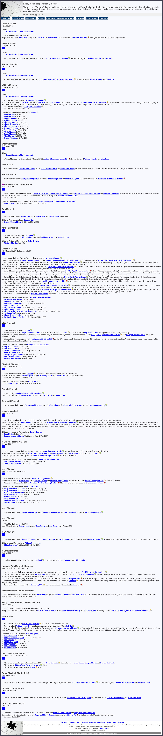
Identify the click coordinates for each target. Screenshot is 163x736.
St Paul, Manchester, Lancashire (56, 58)
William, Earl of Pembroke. (68, 196)
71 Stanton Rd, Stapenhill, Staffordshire (56, 289)
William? (47, 237)
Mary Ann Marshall (14, 488)
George (10, 138)
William (94, 58)
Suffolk (69, 626)
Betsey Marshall (13, 299)
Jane (70, 512)
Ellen (52, 37)
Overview (81, 18)
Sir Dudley (10, 383)
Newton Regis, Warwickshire (75, 277)
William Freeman (14, 638)
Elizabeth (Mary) (59, 481)
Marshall (10, 494)
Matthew (11, 243)
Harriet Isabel (76, 453)
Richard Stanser (13, 307)
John (40, 37)
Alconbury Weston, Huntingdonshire (43, 483)
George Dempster (135, 335)
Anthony (65, 560)
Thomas (10, 126)
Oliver (47, 395)
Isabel (9, 203)
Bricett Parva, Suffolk (30, 624)
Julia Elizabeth (72, 405)
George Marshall (12, 222)
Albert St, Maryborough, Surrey (44, 456)
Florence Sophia (33, 405)
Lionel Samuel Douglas (85, 663)
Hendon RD (71, 715)
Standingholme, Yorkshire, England (28, 393)
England (29, 235)
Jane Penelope (12, 303)
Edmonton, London (97, 405)
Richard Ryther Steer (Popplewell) (20, 311)
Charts (42, 18)
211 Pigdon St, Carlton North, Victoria (105, 335)
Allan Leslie (12, 463)
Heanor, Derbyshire (52, 258)
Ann (63, 237)
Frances (72, 179)
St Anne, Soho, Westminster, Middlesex (61, 422)
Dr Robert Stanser (30, 260)
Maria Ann (143, 682)
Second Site (83, 733)
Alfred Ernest (12, 358)
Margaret (30, 179)
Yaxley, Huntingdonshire (41, 478)
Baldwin (62, 595)
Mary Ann (11, 498)
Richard (27, 376)
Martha (54, 216)
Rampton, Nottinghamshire (83, 574)
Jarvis (40, 574)
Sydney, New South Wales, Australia (60, 267)
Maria (10, 132)
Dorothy (10, 118)
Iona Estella (107, 663)
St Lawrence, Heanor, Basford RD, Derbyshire (115, 260)
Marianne (89, 610)
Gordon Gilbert (14, 461)
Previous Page (92, 18)
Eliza (9, 301)
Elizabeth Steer (13, 315)
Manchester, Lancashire (35, 100)
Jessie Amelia (12, 356)
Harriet (10, 636)
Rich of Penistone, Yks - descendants (19, 32)
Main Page (6, 18)
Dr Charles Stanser (14, 317)
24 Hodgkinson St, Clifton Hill (40, 339)
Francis (48, 539)
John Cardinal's (77, 733)
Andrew (29, 512)
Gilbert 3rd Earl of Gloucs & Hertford (50, 194)
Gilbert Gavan (37, 453)
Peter (58, 453)
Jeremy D (116, 733)
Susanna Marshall (14, 492)
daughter (26, 395)
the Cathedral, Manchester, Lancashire (58, 79)
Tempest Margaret (14, 436)
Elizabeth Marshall (14, 500)
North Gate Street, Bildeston (66, 628)
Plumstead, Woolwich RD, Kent (84, 682)
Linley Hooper (104, 728)
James (10, 134)
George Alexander (30, 332)
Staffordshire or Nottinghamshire (92, 572)
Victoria (64, 332)
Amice (110, 194)
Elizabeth (11, 124)
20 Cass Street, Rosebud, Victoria (27, 665)
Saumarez (51, 512)
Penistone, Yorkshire (79, 37)
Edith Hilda (11, 352)
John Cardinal (102, 733)
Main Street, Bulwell (72, 262)
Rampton (72, 581)
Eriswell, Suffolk (94, 539)
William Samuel (62, 713)
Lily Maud (91, 332)
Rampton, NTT (74, 578)
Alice (9, 136)
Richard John (27, 169)
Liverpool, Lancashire (32, 107)
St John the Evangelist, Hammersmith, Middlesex (130, 610)
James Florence (71, 610)
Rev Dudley (45, 376)
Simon (25, 422)
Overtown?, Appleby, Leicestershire (54, 285)
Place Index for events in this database (61, 18)
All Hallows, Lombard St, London (110, 179)
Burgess (40, 481)
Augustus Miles (45, 715)
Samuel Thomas (125, 682)
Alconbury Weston (96, 483)
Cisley (26, 237)
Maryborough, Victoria (53, 451)
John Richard (49, 169)
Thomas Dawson (54, 260)
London (27, 330)
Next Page (104, 18)
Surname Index (19, 18)
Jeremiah (11, 128)
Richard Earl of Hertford (87, 194)
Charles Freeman (47, 610)
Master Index (31, 18)
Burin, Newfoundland (93, 512)
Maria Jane (67, 169)
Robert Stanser (13, 309)
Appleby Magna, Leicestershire (53, 281)
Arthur (53, 405)
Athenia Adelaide (13, 350)
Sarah (23, 37)
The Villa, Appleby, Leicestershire (76, 271)
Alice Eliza (11, 348)
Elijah (10, 545)
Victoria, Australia (51, 663)
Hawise (78, 595)
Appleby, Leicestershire (39, 294)
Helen (9, 305)
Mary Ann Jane (84, 713)
